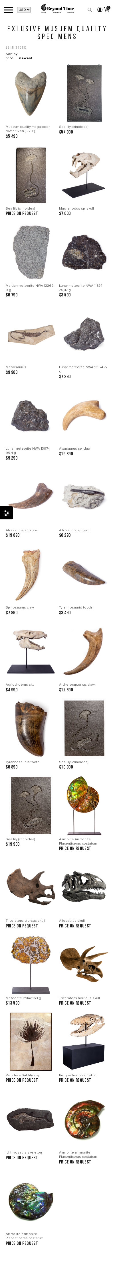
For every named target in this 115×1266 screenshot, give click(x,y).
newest (26, 58)
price (9, 58)
